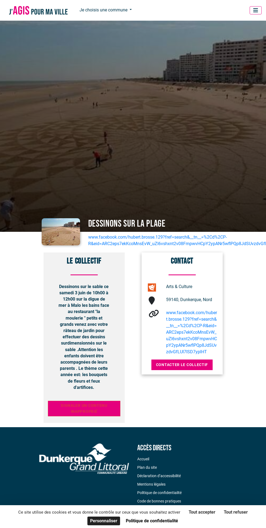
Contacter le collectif (182, 365)
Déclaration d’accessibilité (159, 476)
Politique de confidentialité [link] (152, 520)
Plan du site (147, 467)
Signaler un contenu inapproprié (84, 408)
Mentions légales (151, 484)
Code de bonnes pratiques (159, 501)
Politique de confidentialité (159, 492)
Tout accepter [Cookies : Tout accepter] (202, 512)
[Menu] (256, 10)
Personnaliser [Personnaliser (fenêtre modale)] (103, 520)
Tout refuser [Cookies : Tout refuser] (236, 512)
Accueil (143, 459)
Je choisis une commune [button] (104, 10)
